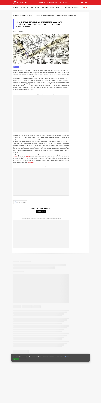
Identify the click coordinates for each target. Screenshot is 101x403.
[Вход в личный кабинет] (86, 2)
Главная (15, 14)
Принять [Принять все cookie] (16, 359)
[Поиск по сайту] (82, 2)
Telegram (30, 162)
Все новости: (17, 7)
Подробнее (66, 356)
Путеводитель (52, 2)
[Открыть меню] (26, 2)
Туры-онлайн (64, 2)
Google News (41, 211)
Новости (42, 2)
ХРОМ (28, 156)
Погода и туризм (48, 7)
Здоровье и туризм (72, 7)
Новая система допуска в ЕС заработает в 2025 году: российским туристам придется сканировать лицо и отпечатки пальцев (45, 15)
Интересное (59, 7)
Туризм (25, 7)
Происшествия (35, 7)
